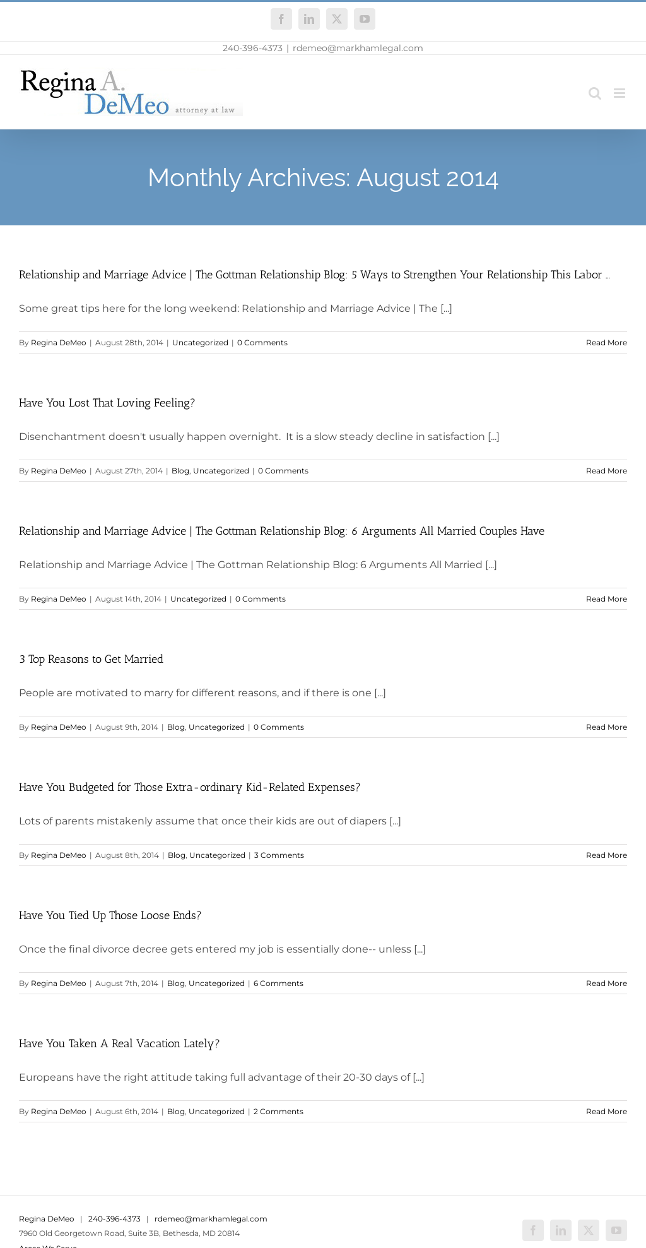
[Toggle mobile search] (595, 93)
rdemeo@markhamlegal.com (358, 48)
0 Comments (262, 342)
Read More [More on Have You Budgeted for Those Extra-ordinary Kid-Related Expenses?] (606, 855)
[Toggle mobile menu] (620, 93)
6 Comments (278, 983)
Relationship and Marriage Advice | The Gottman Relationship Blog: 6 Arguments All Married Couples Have (281, 531)
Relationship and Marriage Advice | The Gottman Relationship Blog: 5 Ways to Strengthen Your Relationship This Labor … (314, 275)
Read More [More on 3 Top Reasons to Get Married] (606, 727)
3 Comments (279, 855)
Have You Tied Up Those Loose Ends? (110, 915)
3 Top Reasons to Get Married (91, 659)
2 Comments (278, 1111)
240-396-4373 (253, 48)
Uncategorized (200, 342)
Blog (180, 470)
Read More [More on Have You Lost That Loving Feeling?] (606, 470)
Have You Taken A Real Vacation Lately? (119, 1043)
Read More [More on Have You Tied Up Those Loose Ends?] (606, 983)
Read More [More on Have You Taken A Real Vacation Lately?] (606, 1111)
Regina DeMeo (58, 342)
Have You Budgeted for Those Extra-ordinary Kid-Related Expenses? (190, 787)
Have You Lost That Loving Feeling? (107, 403)
